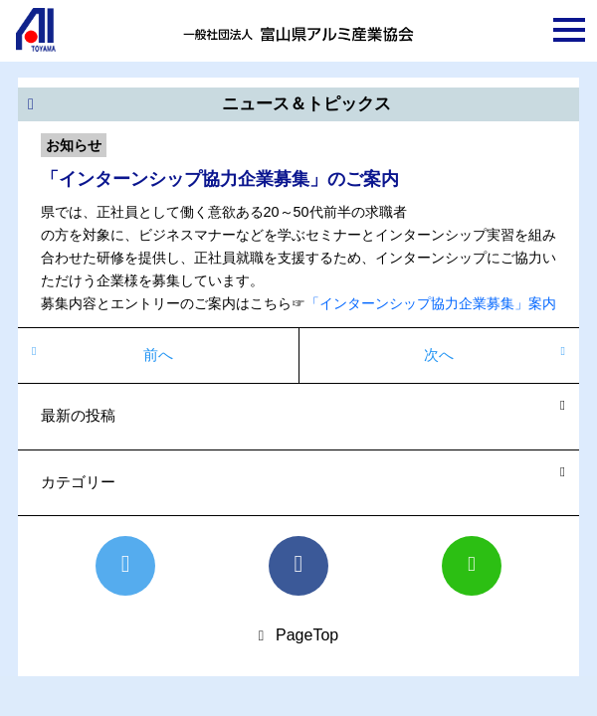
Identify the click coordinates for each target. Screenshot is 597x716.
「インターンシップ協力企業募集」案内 (430, 303)
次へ (439, 354)
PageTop (307, 634)
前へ (158, 354)
